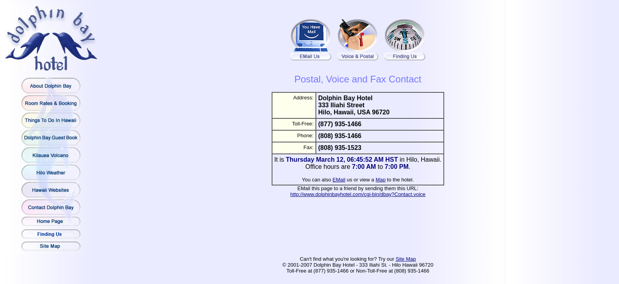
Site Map (406, 259)
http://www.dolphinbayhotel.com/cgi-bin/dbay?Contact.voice (358, 194)
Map (380, 180)
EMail (338, 180)
